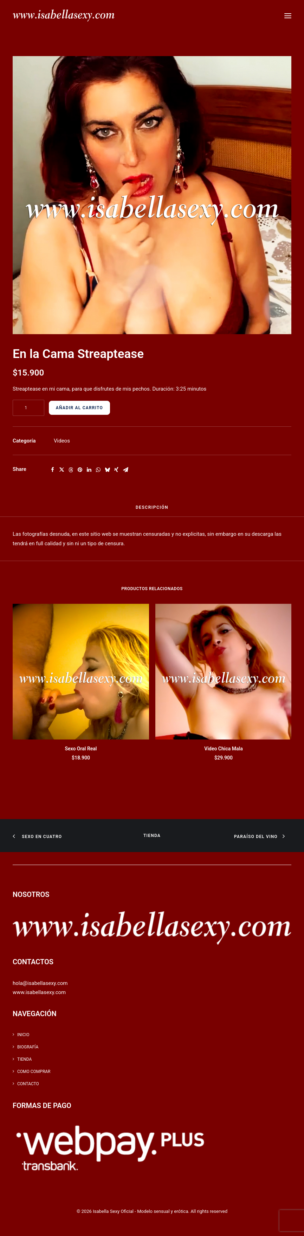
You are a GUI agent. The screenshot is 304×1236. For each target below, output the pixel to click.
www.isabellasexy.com (39, 992)
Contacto (28, 1083)
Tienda (152, 835)
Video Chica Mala (223, 748)
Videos (62, 441)
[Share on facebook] (52, 470)
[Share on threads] (70, 470)
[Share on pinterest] (80, 470)
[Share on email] (125, 470)
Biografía (27, 1047)
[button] (288, 15)
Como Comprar (34, 1071)
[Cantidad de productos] (28, 408)
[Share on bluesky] (107, 470)
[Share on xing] (116, 470)
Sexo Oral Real (81, 748)
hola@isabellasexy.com (40, 983)
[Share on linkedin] (89, 470)
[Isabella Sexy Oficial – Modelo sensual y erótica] (64, 15)
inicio (23, 1034)
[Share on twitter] (61, 470)
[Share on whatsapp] (98, 470)
